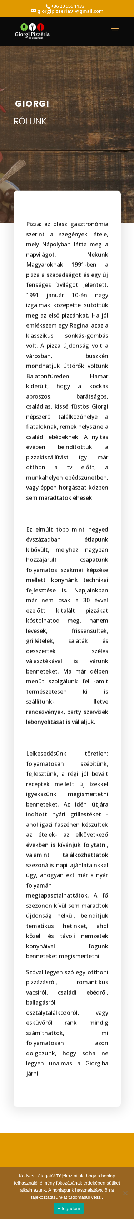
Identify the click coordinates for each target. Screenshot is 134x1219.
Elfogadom (68, 1208)
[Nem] (125, 1193)
